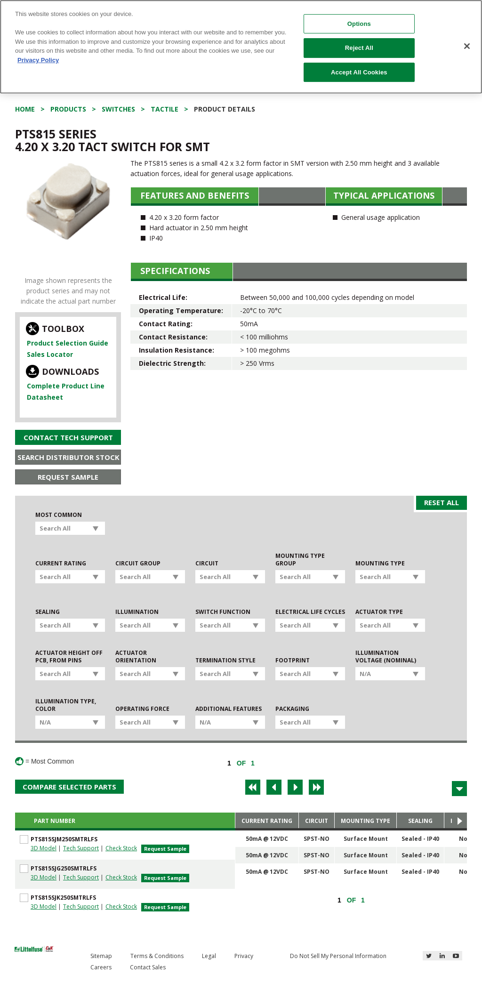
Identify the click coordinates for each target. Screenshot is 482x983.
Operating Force (142, 709)
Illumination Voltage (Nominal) (385, 656)
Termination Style (225, 660)
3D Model (43, 848)
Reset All (441, 502)
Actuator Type (379, 612)
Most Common (58, 515)
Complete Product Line (65, 385)
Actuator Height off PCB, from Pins (69, 656)
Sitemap (101, 956)
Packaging (292, 709)
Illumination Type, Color (65, 705)
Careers (101, 967)
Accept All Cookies (359, 72)
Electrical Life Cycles (310, 612)
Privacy (243, 956)
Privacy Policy (38, 60)
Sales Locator (50, 354)
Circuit (206, 563)
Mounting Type (380, 563)
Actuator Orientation (135, 656)
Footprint (292, 660)
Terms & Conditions (157, 956)
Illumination (137, 612)
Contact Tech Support (68, 437)
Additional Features (228, 709)
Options (359, 23)
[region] (241, 47)
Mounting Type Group (300, 559)
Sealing (47, 612)
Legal (209, 956)
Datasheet (45, 397)
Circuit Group (138, 563)
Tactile (164, 109)
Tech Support (81, 848)
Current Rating (60, 563)
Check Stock (121, 848)
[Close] (467, 46)
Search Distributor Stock (68, 457)
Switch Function (222, 612)
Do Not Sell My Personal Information (338, 956)
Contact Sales (148, 967)
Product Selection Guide (67, 342)
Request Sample (68, 477)
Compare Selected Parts (69, 786)
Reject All (359, 47)
